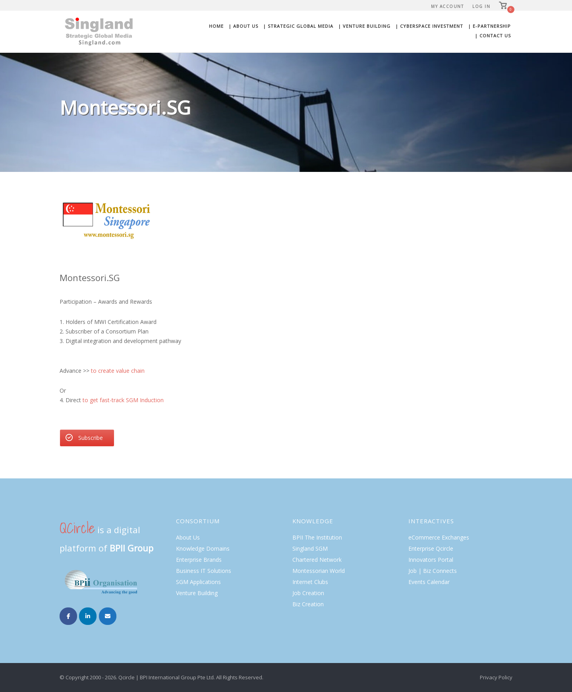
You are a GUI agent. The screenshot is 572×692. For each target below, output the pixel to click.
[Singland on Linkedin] (88, 616)
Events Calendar (429, 582)
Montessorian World (318, 570)
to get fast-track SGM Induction (123, 400)
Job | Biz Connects (432, 570)
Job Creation (308, 593)
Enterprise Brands (199, 559)
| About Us (243, 26)
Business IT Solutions (203, 570)
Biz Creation (308, 604)
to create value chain (118, 370)
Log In (481, 6)
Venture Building (197, 593)
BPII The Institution (317, 537)
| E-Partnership (489, 26)
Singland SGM (310, 548)
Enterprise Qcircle (430, 548)
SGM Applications (198, 582)
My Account (447, 6)
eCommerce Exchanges (438, 537)
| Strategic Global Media (298, 26)
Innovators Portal (430, 559)
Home (216, 26)
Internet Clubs (310, 582)
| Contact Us (493, 36)
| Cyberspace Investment (429, 26)
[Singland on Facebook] (68, 616)
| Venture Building (364, 26)
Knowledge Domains (203, 548)
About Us (188, 537)
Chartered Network (317, 559)
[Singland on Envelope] (107, 616)
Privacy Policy (496, 677)
